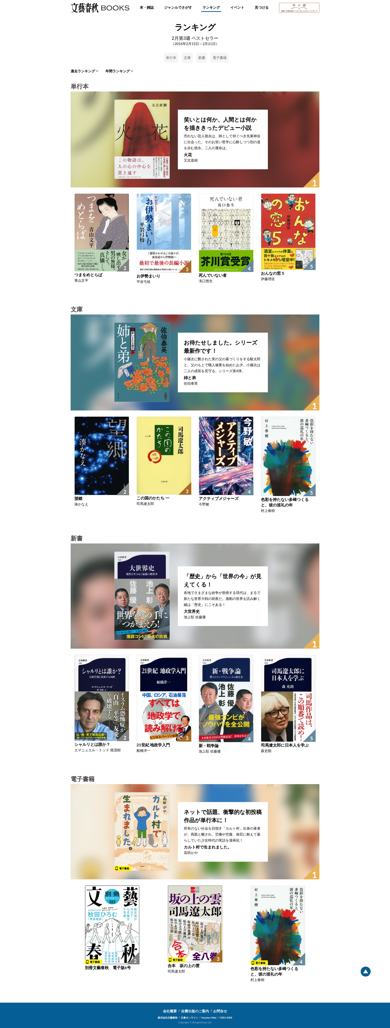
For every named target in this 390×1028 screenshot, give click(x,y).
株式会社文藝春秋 (168, 1017)
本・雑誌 (147, 7)
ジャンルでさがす (178, 7)
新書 (201, 57)
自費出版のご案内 (195, 1011)
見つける (262, 7)
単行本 (171, 57)
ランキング (211, 7)
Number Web (209, 1017)
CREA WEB (226, 1017)
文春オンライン (189, 1017)
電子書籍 (220, 57)
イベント (237, 7)
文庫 (187, 57)
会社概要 (170, 1011)
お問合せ (220, 1011)
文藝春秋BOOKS (100, 7)
